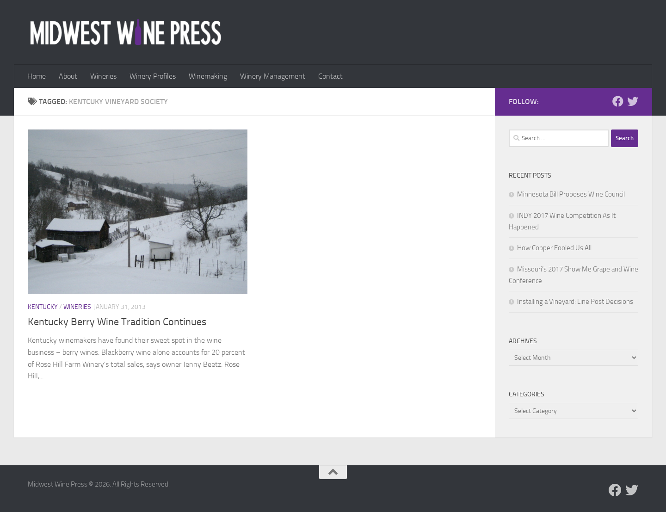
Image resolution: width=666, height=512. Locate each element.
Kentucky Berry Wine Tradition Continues (117, 322)
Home (36, 76)
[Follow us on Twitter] (632, 101)
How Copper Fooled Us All (554, 248)
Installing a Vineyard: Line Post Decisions (575, 301)
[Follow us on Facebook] (617, 101)
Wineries (103, 76)
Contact (330, 76)
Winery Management (272, 76)
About (68, 76)
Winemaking (208, 76)
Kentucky (43, 307)
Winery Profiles (153, 76)
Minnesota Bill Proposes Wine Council (571, 194)
